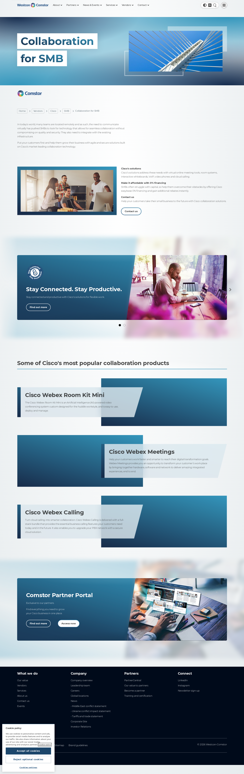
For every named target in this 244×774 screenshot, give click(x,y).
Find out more (38, 307)
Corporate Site (79, 721)
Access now (68, 623)
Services (21, 690)
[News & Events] (92, 5)
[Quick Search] (215, 5)
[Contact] (143, 5)
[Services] (111, 5)
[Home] (32, 5)
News (74, 701)
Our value (22, 680)
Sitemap (59, 745)
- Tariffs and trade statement (87, 716)
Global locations (80, 695)
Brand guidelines (78, 745)
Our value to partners (136, 685)
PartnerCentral (132, 680)
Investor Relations (81, 726)
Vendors (38, 111)
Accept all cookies (28, 751)
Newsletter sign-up (188, 690)
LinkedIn (183, 680)
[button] (204, 5)
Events (21, 706)
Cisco (53, 111)
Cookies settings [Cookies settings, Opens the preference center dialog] (28, 767)
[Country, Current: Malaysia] (209, 5)
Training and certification (138, 695)
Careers (75, 690)
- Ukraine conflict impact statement (91, 711)
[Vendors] (127, 5)
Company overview (82, 680)
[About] (57, 5)
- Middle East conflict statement (88, 706)
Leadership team (80, 685)
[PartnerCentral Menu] (224, 5)
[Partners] (72, 5)
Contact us (23, 701)
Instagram (184, 685)
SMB (66, 111)
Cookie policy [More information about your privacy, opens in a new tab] (45, 744)
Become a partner (134, 690)
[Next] (230, 289)
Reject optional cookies (28, 759)
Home (22, 111)
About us (22, 695)
